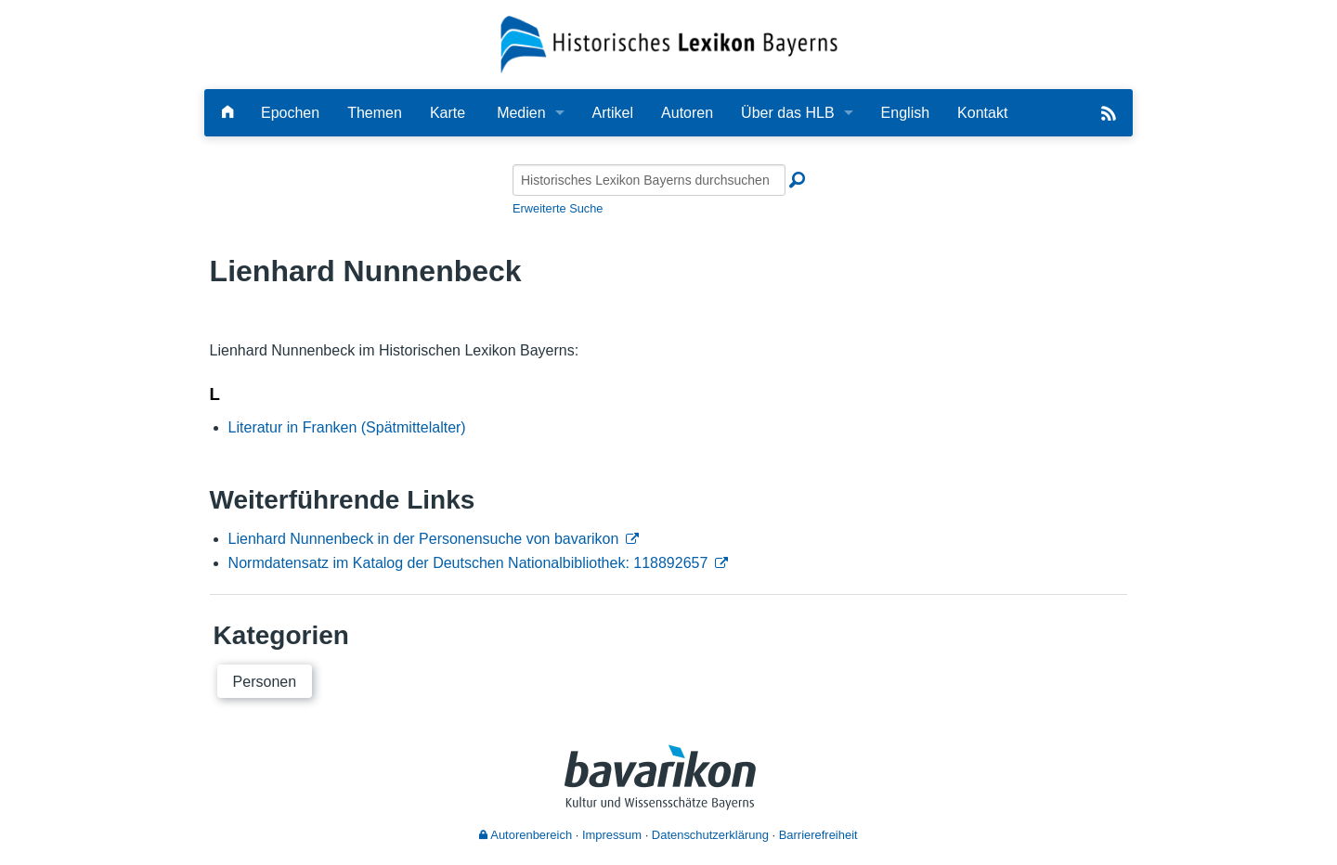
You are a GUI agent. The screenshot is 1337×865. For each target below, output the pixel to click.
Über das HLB (788, 113)
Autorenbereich (525, 835)
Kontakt (982, 113)
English (905, 113)
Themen (374, 113)
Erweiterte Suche (558, 208)
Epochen (290, 113)
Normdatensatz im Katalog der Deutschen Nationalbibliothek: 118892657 (468, 563)
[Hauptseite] (227, 113)
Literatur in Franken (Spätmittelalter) (347, 427)
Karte (447, 113)
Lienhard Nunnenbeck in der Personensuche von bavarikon (423, 539)
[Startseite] (669, 43)
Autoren (687, 113)
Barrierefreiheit (818, 835)
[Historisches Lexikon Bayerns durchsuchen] (649, 180)
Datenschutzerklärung (710, 835)
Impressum (612, 835)
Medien (521, 113)
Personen (265, 682)
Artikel (612, 113)
